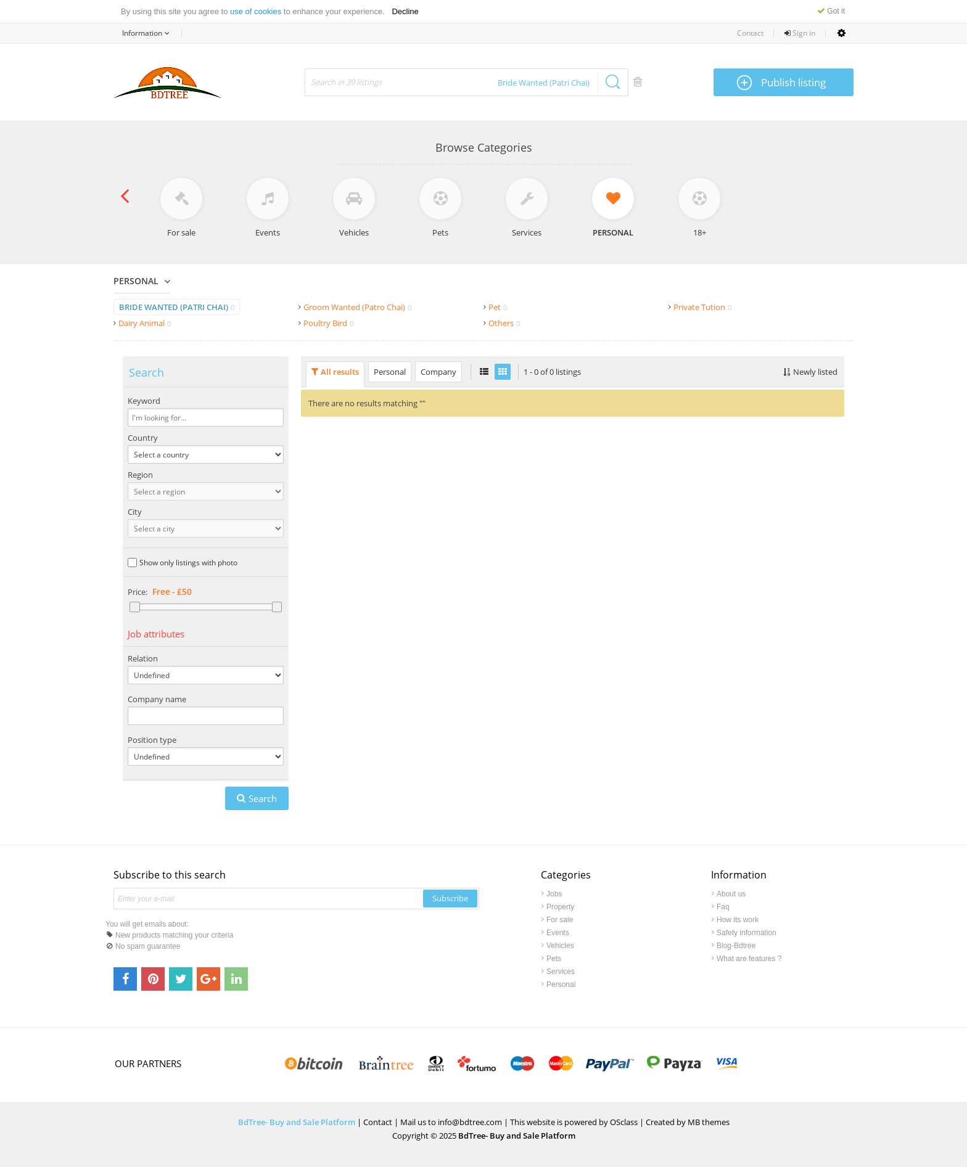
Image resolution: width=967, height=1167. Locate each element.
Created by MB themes (688, 1122)
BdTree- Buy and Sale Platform (297, 1122)
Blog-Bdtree (736, 945)
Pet (497, 307)
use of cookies (255, 11)
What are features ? (749, 958)
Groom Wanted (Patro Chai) (357, 307)
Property (560, 907)
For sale (559, 919)
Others (504, 323)
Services (560, 971)
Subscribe (450, 898)
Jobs (554, 894)
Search (263, 798)
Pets (553, 958)
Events (557, 932)
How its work (738, 919)
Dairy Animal (144, 323)
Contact (750, 33)
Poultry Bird (328, 323)
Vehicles (560, 945)
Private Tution (702, 307)
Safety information (746, 932)
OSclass (624, 1122)
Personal (135, 281)
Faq (723, 907)
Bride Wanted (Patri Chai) (176, 307)
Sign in (799, 33)
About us (731, 894)
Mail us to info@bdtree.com (451, 1122)
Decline (405, 11)
